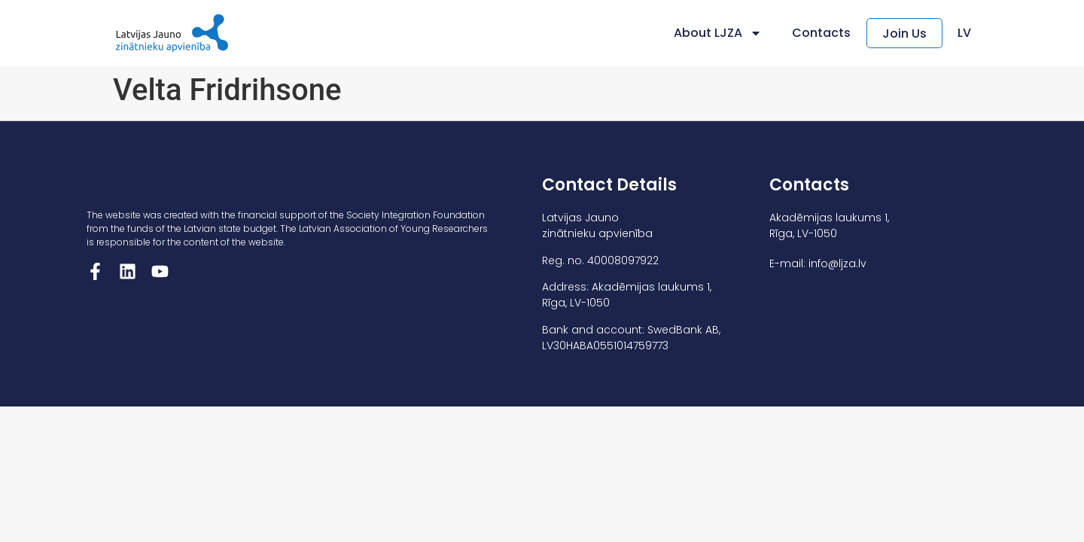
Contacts (821, 32)
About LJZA (718, 33)
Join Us (904, 33)
